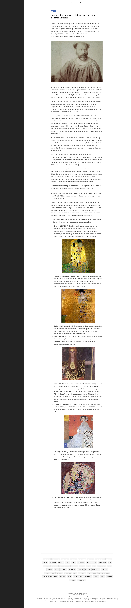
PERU (75, 573)
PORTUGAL (82, 573)
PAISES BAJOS (49, 573)
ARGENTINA (55, 559)
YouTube (80, 596)
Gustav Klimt (98, 11)
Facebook (110, 555)
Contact (73, 594)
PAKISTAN (59, 573)
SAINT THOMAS (78, 576)
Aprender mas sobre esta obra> (85, 236)
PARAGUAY (67, 573)
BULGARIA (53, 562)
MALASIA (80, 569)
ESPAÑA (54, 566)
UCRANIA (109, 576)
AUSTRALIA (64, 559)
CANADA (60, 562)
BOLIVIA (108, 559)
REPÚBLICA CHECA (104, 573)
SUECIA (96, 576)
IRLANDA (50, 569)
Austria (92, 11)
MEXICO (87, 569)
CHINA (73, 562)
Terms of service (80, 594)
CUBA (110, 562)
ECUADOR (47, 566)
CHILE (67, 562)
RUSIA (70, 576)
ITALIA (57, 569)
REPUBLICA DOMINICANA (50, 576)
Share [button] (53, 11)
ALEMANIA (47, 559)
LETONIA (63, 569)
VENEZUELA (81, 580)
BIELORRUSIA (100, 559)
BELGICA (90, 559)
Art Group (85, 596)
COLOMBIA (81, 562)
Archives (78, 555)
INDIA (94, 566)
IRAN (109, 566)
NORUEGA (105, 569)
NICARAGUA (95, 569)
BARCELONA (82, 559)
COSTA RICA (102, 562)
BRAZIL (45, 562)
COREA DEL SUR (91, 562)
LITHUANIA (72, 569)
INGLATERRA (102, 566)
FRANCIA (74, 566)
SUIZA (102, 576)
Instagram (45, 555)
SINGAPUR (88, 576)
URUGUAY (73, 580)
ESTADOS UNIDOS (64, 566)
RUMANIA (63, 576)
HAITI (88, 566)
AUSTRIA (73, 559)
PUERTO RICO (92, 573)
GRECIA (82, 566)
